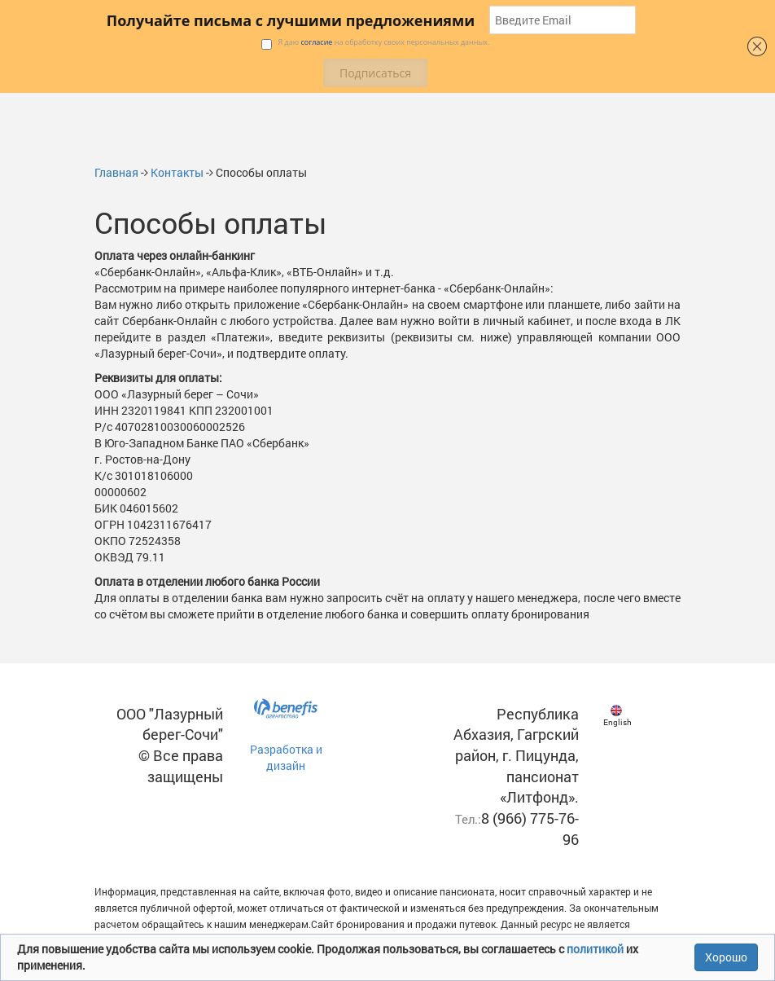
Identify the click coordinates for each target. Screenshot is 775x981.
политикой (596, 949)
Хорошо (726, 957)
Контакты (177, 172)
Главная (116, 172)
